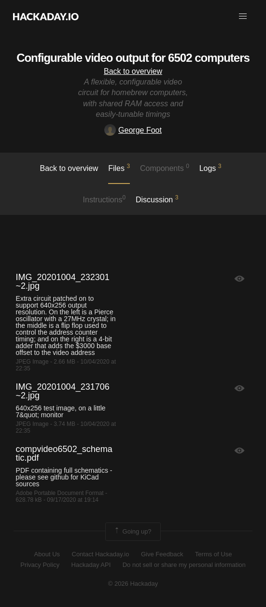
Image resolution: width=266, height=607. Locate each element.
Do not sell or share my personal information (184, 564)
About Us (47, 554)
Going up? (132, 531)
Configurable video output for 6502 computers (133, 57)
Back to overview (133, 71)
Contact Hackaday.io (100, 554)
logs (210, 167)
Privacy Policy (39, 564)
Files (119, 167)
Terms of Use (213, 554)
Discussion (157, 199)
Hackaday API (91, 564)
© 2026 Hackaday (133, 583)
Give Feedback (162, 554)
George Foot (133, 130)
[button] (242, 16)
